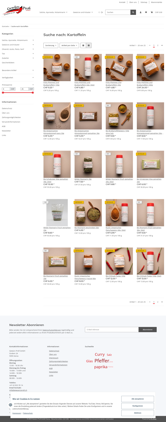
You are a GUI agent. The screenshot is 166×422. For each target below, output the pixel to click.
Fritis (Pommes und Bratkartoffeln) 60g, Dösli (84, 83)
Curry (100, 354)
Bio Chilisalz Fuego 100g (115, 276)
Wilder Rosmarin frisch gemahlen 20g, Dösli (119, 180)
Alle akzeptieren (136, 401)
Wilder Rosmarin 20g (83, 179)
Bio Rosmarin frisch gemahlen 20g (55, 277)
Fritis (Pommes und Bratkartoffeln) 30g (113, 83)
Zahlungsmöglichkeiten (11, 117)
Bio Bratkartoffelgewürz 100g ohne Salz (117, 132)
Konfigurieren (136, 407)
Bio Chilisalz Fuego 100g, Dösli (149, 276)
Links (4, 135)
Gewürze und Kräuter (10, 45)
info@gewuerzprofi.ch (18, 390)
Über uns (133, 2)
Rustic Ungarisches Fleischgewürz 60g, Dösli (116, 228)
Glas (89, 361)
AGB (3, 126)
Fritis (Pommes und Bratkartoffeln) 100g (51, 83)
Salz (109, 355)
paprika (100, 366)
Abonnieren (147, 329)
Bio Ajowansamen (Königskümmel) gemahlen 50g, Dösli (149, 132)
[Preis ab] (6, 89)
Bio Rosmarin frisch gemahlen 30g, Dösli (149, 228)
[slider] (3, 92)
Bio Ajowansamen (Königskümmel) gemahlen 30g (87, 132)
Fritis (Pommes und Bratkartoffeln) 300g (145, 83)
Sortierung (49, 45)
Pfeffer (101, 360)
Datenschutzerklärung (52, 330)
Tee (3, 53)
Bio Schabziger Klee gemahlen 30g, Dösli (55, 180)
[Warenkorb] (156, 12)
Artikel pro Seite (68, 45)
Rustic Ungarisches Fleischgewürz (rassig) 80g (85, 277)
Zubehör (5, 58)
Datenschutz (7, 108)
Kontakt (122, 2)
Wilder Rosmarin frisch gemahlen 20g (57, 228)
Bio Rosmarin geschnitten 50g (87, 227)
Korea (110, 367)
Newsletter (6, 131)
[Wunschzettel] (146, 12)
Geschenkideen (8, 62)
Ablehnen (135, 413)
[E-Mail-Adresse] (112, 329)
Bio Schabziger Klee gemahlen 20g (149, 180)
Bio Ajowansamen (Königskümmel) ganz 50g (53, 132)
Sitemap (144, 2)
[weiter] (162, 45)
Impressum (53, 358)
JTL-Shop (153, 419)
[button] (140, 12)
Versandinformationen (11, 122)
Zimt (111, 362)
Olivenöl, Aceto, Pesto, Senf (13, 49)
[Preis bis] (24, 89)
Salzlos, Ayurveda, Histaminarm (15, 40)
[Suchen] (118, 12)
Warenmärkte (156, 2)
